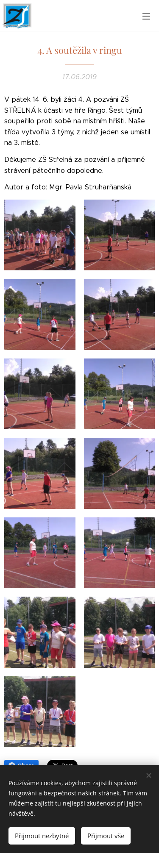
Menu (146, 16)
